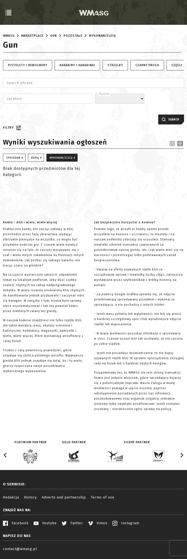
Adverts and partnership (64, 497)
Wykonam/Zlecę (102, 35)
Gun (53, 35)
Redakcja (11, 497)
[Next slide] (181, 455)
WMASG (9, 35)
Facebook (16, 523)
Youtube (45, 523)
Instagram (125, 523)
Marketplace (32, 35)
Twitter (72, 523)
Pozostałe (72, 35)
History (30, 497)
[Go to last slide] (5, 455)
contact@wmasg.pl (20, 549)
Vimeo (97, 523)
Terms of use (102, 497)
